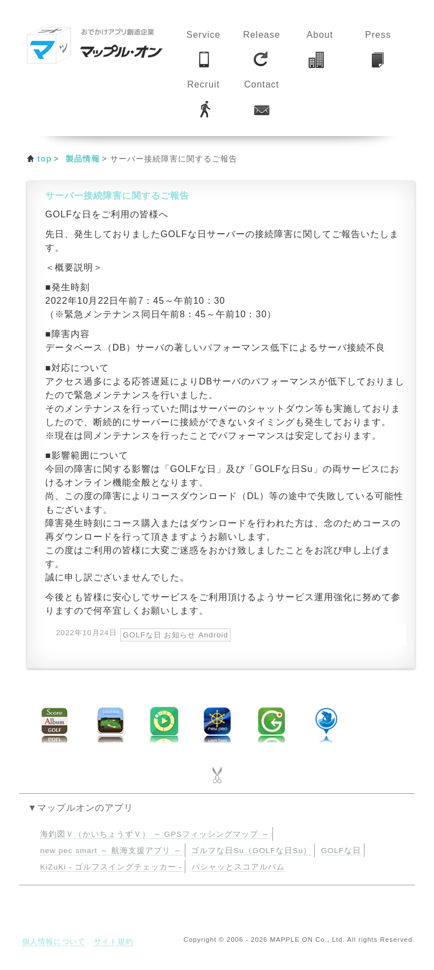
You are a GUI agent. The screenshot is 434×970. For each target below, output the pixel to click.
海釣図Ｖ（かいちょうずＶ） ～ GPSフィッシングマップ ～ (155, 834)
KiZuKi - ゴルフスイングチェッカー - (111, 867)
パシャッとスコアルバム (238, 867)
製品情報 (83, 158)
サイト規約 (113, 941)
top (44, 158)
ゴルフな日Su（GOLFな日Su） (251, 850)
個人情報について (53, 941)
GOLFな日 (341, 850)
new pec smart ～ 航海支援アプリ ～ (111, 850)
